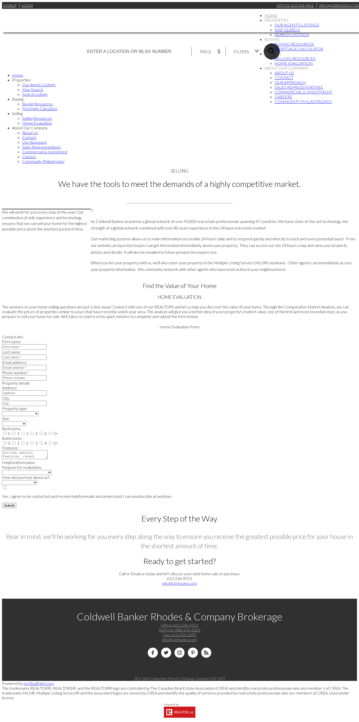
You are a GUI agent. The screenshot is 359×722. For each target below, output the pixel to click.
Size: (6, 418)
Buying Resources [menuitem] (294, 44)
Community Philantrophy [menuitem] (303, 101)
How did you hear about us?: (26, 478)
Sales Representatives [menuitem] (299, 87)
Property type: (15, 408)
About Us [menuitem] (284, 72)
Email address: (14, 362)
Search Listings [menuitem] (292, 34)
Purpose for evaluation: (22, 468)
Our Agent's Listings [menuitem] (297, 24)
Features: (10, 447)
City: (6, 398)
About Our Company (286, 68)
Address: (9, 387)
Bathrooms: (12, 438)
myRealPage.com (39, 684)
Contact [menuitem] (284, 77)
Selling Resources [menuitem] (295, 58)
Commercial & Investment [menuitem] (303, 92)
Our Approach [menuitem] (290, 82)
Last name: (11, 352)
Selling (272, 53)
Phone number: (15, 372)
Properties (276, 20)
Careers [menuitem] (283, 96)
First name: (11, 341)
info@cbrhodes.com (179, 584)
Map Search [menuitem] (287, 29)
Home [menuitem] (270, 15)
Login (27, 5)
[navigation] (179, 118)
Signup (9, 5)
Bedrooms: (11, 428)
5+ (53, 433)
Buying (272, 39)
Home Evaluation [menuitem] (294, 63)
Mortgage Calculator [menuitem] (299, 48)
